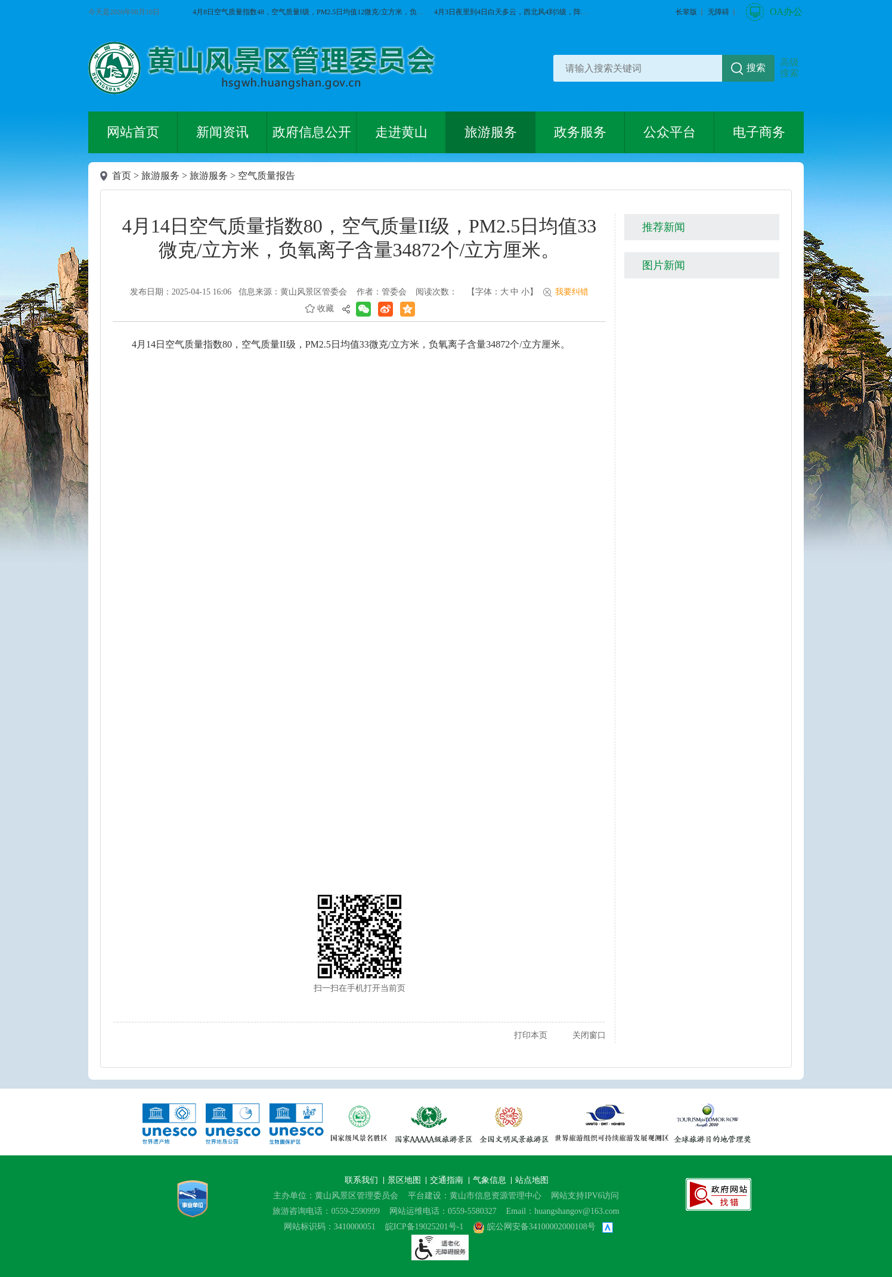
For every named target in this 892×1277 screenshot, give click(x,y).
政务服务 (580, 132)
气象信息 (491, 1180)
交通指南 (448, 1180)
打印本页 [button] (530, 1035)
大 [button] (504, 291)
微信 (871, 166)
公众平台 (669, 132)
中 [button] (514, 291)
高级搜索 (789, 67)
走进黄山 (401, 132)
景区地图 (405, 1180)
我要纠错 (572, 291)
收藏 (325, 308)
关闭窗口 (589, 1035)
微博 (871, 207)
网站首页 (133, 132)
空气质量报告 (266, 176)
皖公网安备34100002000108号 (534, 1226)
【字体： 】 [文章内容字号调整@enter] (502, 291)
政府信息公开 (311, 132)
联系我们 (362, 1180)
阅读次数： (436, 291)
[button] (686, 12)
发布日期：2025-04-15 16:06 (181, 291)
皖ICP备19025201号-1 (424, 1226)
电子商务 (759, 132)
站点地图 (532, 1180)
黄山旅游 (871, 248)
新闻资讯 (222, 132)
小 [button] (525, 291)
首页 (121, 176)
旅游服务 (490, 132)
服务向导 (871, 289)
